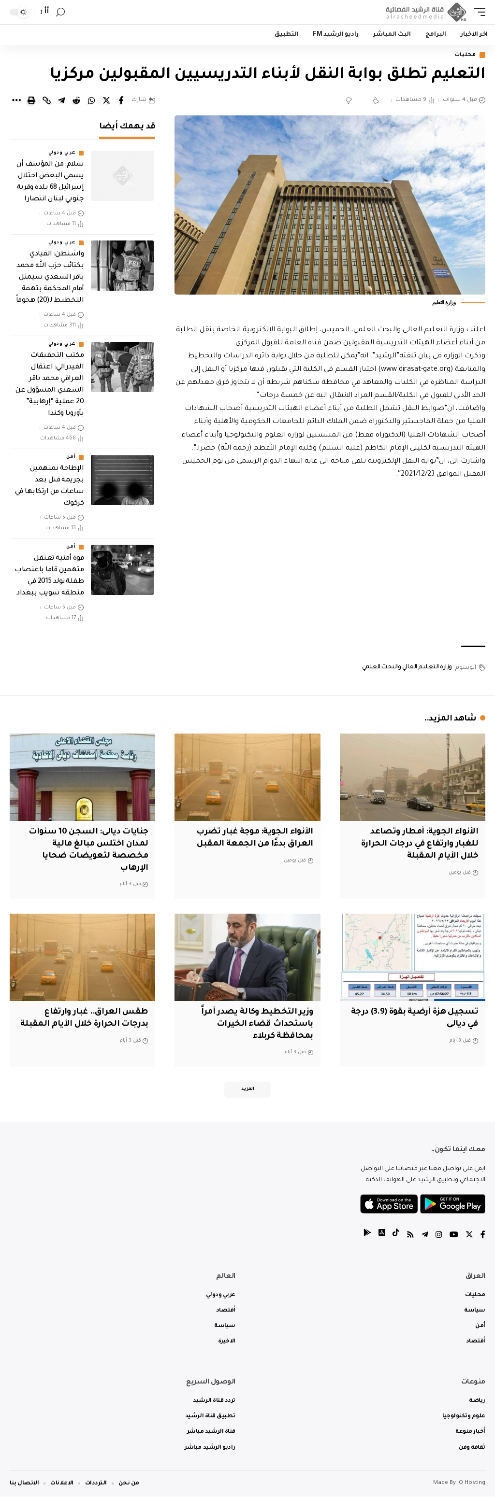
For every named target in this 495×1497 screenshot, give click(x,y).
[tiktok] (396, 1236)
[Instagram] (439, 1236)
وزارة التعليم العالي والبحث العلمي (407, 667)
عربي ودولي (61, 153)
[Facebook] (482, 1236)
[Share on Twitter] (106, 101)
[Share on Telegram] (61, 101)
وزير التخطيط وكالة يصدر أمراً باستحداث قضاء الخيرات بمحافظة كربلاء (256, 1024)
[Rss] (410, 1236)
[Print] (31, 101)
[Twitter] (469, 1236)
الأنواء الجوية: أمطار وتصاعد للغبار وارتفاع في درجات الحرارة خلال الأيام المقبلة (418, 844)
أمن (70, 457)
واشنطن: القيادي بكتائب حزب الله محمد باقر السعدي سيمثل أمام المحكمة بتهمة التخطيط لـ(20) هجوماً (50, 278)
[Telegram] (425, 1236)
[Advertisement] (330, 564)
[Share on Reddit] (76, 101)
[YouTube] (454, 1236)
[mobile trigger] (477, 12)
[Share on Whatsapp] (91, 101)
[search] (60, 12)
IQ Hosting (471, 1484)
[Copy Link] (46, 101)
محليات (464, 55)
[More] (16, 101)
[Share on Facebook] (121, 101)
